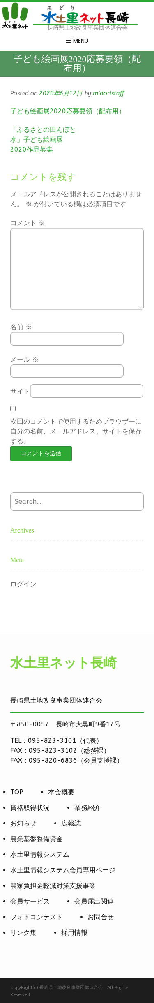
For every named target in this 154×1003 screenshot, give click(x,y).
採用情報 (74, 932)
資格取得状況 (30, 808)
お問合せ (100, 917)
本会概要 (61, 792)
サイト (20, 391)
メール (24, 359)
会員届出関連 (94, 901)
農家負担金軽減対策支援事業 (53, 886)
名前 (21, 327)
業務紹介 (87, 808)
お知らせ (23, 823)
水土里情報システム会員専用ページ (62, 870)
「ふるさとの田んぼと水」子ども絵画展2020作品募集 (43, 139)
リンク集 (23, 932)
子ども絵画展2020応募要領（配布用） (67, 111)
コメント (27, 223)
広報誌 (71, 823)
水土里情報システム (39, 854)
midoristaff (108, 93)
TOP (16, 792)
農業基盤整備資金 (36, 839)
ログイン (23, 584)
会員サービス (30, 901)
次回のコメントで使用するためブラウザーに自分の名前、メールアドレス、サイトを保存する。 (76, 431)
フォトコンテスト (36, 917)
